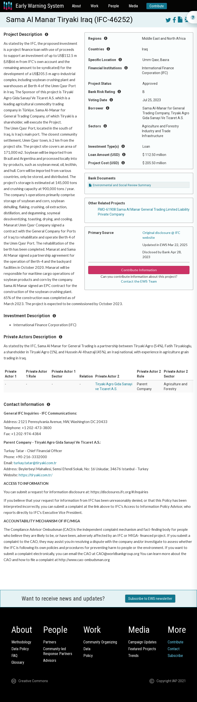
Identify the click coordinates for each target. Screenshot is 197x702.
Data (86, 649)
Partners (49, 642)
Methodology (21, 642)
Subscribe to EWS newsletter (150, 599)
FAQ (14, 655)
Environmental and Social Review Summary (120, 185)
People (113, 6)
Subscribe (175, 655)
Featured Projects (142, 649)
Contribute (157, 6)
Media (133, 6)
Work (94, 6)
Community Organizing (100, 642)
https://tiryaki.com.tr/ (35, 475)
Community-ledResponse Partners (57, 651)
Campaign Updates (142, 642)
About (76, 6)
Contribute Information (139, 270)
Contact (174, 649)
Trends (133, 655)
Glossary (17, 662)
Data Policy (20, 649)
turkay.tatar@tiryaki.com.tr (35, 463)
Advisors (49, 660)
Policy (88, 655)
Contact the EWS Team (139, 281)
